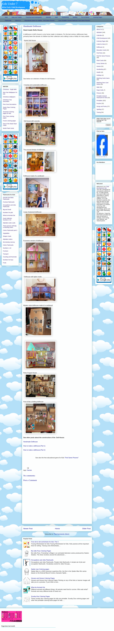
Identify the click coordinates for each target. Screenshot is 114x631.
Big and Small (7, 209)
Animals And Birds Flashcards (8, 198)
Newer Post (28, 529)
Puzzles (99, 103)
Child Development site (103, 187)
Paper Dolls (100, 90)
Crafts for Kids (101, 44)
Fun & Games (85, 17)
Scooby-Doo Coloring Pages (40, 596)
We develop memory (9, 242)
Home (57, 529)
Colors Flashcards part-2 (10, 230)
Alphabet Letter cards (9, 223)
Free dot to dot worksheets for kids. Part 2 (45, 542)
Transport (5, 254)
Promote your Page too (102, 156)
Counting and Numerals (10, 257)
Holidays (99, 75)
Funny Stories (101, 63)
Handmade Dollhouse (32, 26)
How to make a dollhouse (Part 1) (34, 446)
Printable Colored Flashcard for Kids (102, 96)
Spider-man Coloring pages (40, 569)
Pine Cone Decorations (9, 104)
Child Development (102, 38)
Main (6, 17)
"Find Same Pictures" (72, 457)
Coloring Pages (97, 17)
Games (29, 470)
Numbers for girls (8, 212)
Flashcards (8, 20)
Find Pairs (99, 53)
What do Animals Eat (38, 587)
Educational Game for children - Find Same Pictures (39, 20)
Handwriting (65, 17)
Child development (101, 134)
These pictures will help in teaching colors (9, 226)
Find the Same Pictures (103, 56)
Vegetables (6, 233)
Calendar (99, 35)
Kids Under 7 (9, 3)
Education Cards (101, 50)
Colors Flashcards (8, 245)
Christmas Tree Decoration (7, 100)
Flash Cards (100, 60)
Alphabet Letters (7, 239)
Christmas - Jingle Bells (9, 89)
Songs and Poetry (102, 106)
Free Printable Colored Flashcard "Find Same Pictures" (74, 20)
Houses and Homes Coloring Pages (43, 578)
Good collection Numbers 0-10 (7, 219)
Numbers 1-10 (7, 248)
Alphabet (48, 17)
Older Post (86, 529)
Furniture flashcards (8, 202)
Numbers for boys (8, 260)
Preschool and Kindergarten (34, 17)
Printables (99, 100)
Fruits (4, 263)
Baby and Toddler (17, 17)
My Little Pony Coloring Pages (41, 551)
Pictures (99, 93)
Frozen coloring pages (9, 121)
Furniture (5, 251)
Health (98, 72)
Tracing (99, 112)
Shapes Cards (7, 236)
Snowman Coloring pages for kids (8, 112)
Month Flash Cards (8, 128)
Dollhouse (99, 47)
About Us (18, 20)
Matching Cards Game (103, 78)
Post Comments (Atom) (61, 534)
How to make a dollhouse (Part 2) (34, 450)
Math (56, 17)
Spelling (75, 17)
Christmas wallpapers (9, 97)
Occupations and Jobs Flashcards (42, 560)
